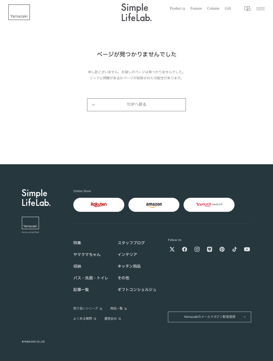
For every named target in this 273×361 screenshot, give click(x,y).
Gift (228, 8)
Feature (196, 8)
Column (213, 8)
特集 (77, 243)
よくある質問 (84, 318)
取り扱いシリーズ (87, 308)
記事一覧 (81, 290)
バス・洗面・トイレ (90, 278)
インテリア (127, 255)
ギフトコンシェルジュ (137, 290)
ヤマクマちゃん (87, 255)
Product (178, 8)
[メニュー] (254, 8)
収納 (77, 267)
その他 (123, 278)
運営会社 (112, 318)
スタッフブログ (131, 243)
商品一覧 (118, 308)
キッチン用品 (129, 267)
